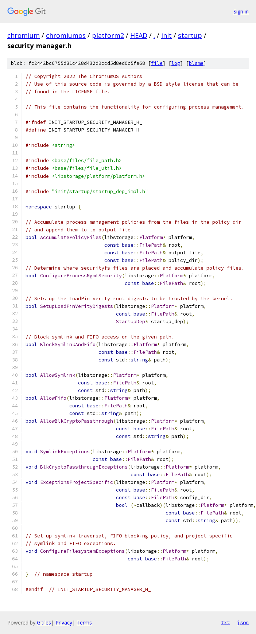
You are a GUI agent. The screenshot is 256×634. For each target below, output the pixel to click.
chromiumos (66, 35)
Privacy (63, 622)
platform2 (108, 35)
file (157, 63)
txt (225, 622)
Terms (84, 622)
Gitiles (44, 622)
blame (196, 63)
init (166, 35)
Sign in (241, 11)
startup (190, 35)
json (243, 622)
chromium (23, 35)
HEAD (138, 35)
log (175, 63)
